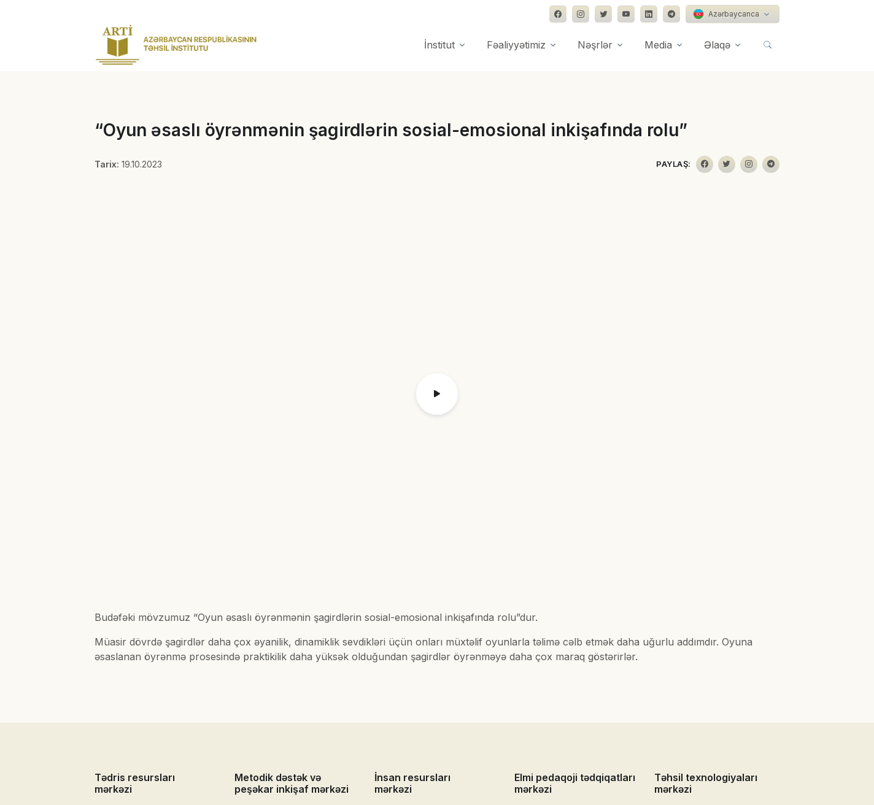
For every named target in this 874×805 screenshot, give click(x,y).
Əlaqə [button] (717, 45)
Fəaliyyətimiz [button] (516, 45)
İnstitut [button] (439, 45)
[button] (437, 394)
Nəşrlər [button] (595, 45)
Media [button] (658, 45)
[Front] (176, 44)
